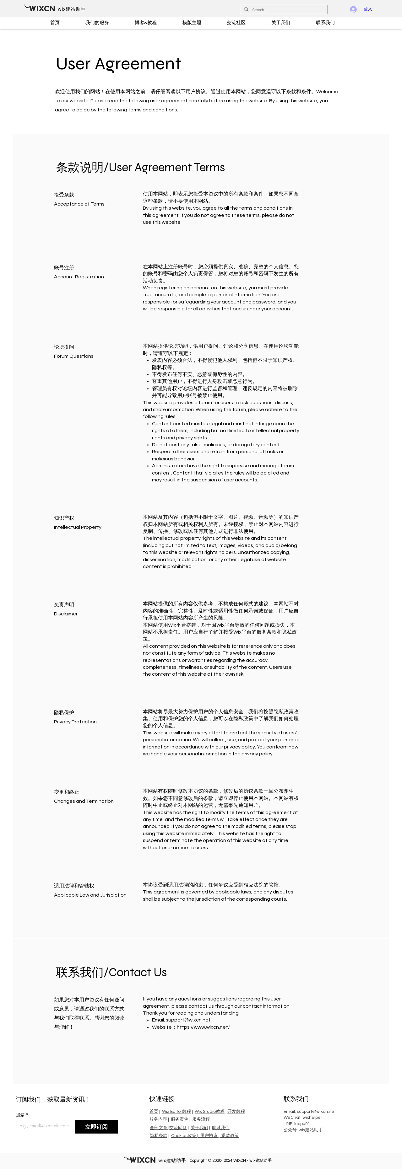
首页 (153, 1111)
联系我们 (221, 1128)
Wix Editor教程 (176, 1111)
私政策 (286, 711)
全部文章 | (159, 1128)
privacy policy (257, 753)
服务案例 (179, 1119)
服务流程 (201, 1119)
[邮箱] (43, 1125)
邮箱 (22, 1115)
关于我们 (199, 1128)
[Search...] (283, 10)
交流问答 (178, 1128)
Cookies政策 (183, 1136)
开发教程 (236, 1111)
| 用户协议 (207, 1136)
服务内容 (158, 1119)
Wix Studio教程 (210, 1111)
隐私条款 (158, 1136)
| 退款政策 (229, 1136)
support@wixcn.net (188, 1019)
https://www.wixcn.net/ (203, 1027)
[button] (105, 22)
